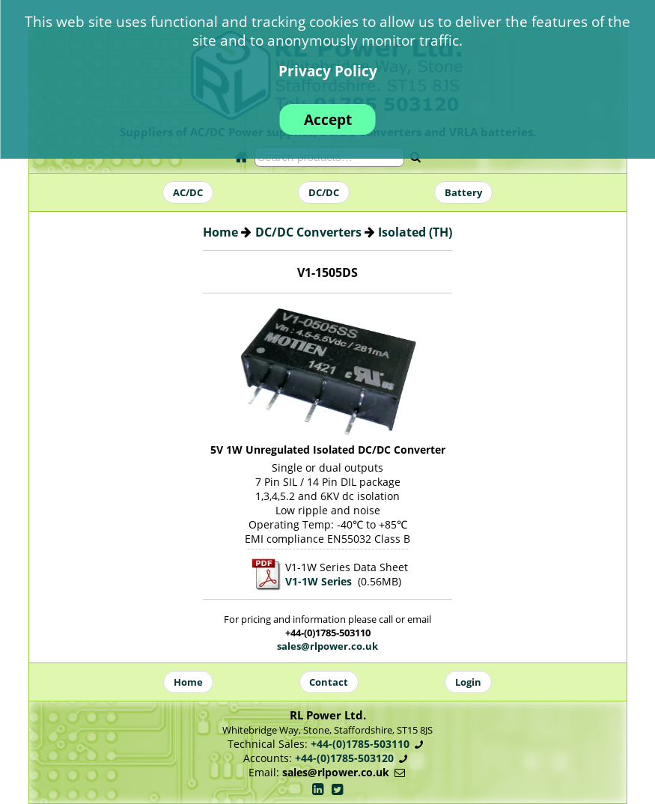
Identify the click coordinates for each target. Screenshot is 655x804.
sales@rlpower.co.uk (327, 646)
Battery (463, 192)
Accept (328, 119)
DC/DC (323, 192)
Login (468, 682)
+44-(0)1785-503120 (344, 758)
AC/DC (188, 192)
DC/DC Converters (308, 232)
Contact (328, 682)
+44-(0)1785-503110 (360, 744)
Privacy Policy (327, 70)
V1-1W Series (318, 581)
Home (220, 232)
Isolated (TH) (415, 232)
